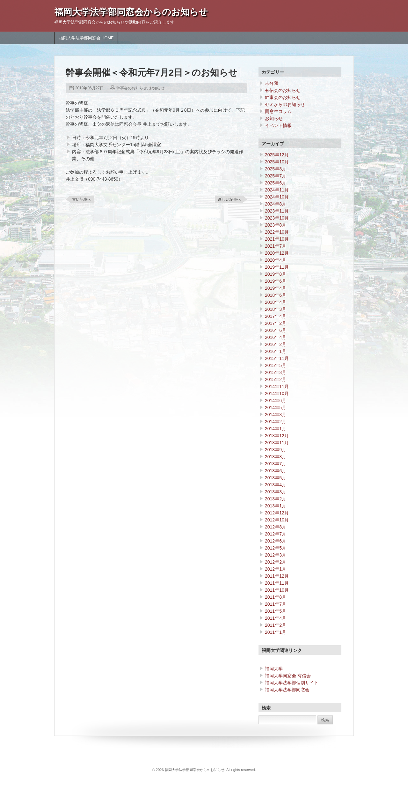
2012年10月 (277, 519)
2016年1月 (275, 351)
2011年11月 (277, 583)
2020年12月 (277, 253)
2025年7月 (275, 175)
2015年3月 (275, 372)
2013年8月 (275, 456)
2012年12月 (277, 512)
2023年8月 (275, 225)
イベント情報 (278, 125)
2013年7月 (275, 463)
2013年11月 (277, 442)
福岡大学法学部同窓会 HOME (86, 38)
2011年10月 (277, 590)
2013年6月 (275, 470)
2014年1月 (275, 428)
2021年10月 (277, 239)
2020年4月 (275, 260)
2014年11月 (277, 386)
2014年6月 (275, 400)
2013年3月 (275, 491)
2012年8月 (275, 526)
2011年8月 (275, 597)
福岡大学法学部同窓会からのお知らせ (131, 12)
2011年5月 (275, 611)
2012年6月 (275, 540)
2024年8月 (275, 203)
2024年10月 (277, 196)
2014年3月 (275, 414)
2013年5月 (275, 477)
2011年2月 (275, 625)
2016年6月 (275, 330)
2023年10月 (277, 218)
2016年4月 (275, 337)
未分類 (271, 83)
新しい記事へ (229, 199)
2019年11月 (277, 267)
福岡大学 (274, 668)
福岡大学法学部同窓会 (287, 689)
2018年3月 (275, 309)
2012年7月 (275, 533)
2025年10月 (277, 161)
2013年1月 (275, 505)
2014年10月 (277, 393)
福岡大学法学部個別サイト (291, 682)
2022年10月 (277, 232)
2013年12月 (277, 435)
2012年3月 (275, 555)
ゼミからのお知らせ (285, 104)
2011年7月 (275, 604)
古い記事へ (81, 199)
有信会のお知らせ (283, 90)
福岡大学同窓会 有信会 (288, 675)
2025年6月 (275, 182)
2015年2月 (275, 379)
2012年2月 (275, 562)
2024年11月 (277, 189)
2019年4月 (275, 288)
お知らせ (156, 88)
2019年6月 (275, 281)
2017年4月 (275, 316)
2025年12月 (277, 154)
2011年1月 (275, 632)
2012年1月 (275, 569)
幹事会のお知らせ (131, 88)
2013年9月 (275, 449)
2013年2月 (275, 498)
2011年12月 (277, 576)
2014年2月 (275, 421)
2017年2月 (275, 323)
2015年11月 (277, 358)
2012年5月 (275, 547)
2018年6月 (275, 295)
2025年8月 (275, 168)
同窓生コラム (278, 111)
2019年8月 (275, 274)
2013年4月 (275, 484)
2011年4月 (275, 618)
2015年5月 (275, 365)
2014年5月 (275, 407)
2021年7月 (275, 246)
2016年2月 (275, 344)
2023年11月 (277, 210)
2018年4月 (275, 302)
